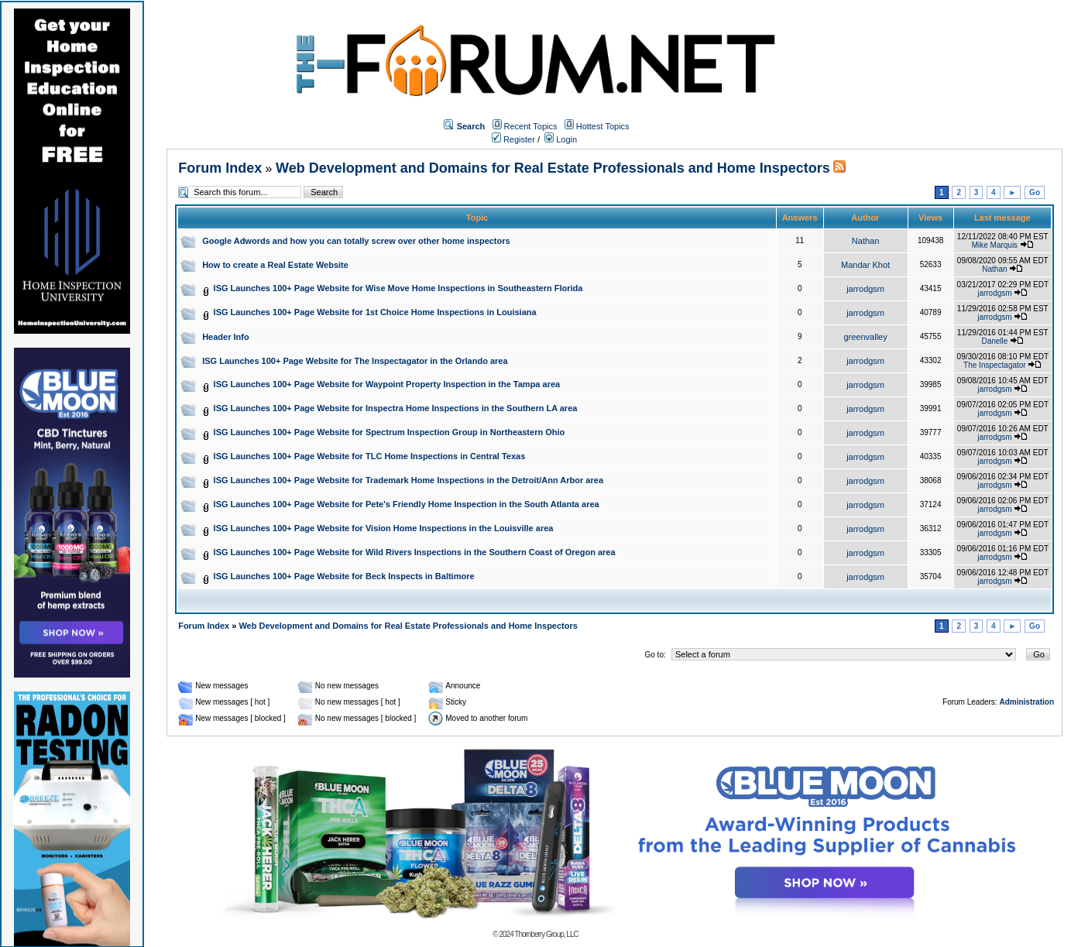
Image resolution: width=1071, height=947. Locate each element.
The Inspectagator (994, 365)
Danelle (994, 341)
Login (560, 139)
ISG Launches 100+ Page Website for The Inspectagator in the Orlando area (354, 360)
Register (513, 139)
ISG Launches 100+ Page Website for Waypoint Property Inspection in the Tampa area (387, 384)
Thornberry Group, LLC (546, 934)
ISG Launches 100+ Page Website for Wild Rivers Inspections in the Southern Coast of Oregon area (415, 552)
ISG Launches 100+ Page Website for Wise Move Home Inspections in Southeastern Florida (398, 288)
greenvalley (865, 336)
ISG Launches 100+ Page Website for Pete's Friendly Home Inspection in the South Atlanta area (406, 504)
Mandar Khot (865, 264)
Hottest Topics (603, 126)
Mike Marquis (995, 245)
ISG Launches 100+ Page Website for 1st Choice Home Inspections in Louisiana (375, 312)
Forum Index (220, 168)
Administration (1026, 702)
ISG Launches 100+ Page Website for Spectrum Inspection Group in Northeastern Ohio (389, 432)
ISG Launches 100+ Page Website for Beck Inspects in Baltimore (344, 576)
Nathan (865, 240)
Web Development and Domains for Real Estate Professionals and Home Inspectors (553, 168)
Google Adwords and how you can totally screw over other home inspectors (356, 240)
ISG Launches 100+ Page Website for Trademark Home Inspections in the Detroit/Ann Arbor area (408, 480)
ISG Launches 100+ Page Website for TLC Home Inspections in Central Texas (370, 456)
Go (1034, 192)
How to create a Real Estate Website (275, 264)
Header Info (225, 336)
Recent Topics (531, 126)
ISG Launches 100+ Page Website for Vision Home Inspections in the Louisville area (384, 528)
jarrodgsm (865, 288)
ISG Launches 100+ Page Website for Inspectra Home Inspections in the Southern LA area (396, 408)
